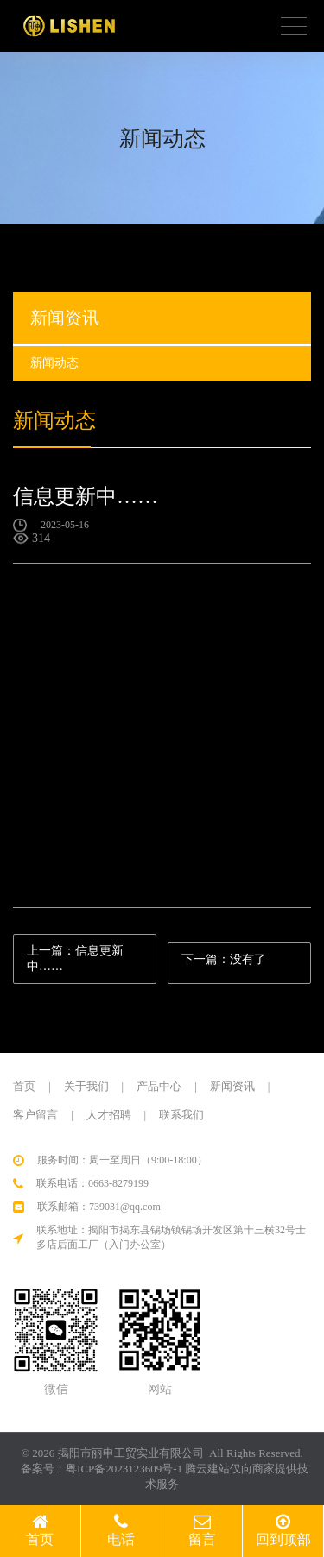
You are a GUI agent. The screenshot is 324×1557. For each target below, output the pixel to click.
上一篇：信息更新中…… (75, 957)
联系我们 (181, 1114)
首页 (24, 244)
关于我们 (86, 1086)
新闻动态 (81, 244)
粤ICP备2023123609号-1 (124, 1468)
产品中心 (159, 1086)
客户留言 (35, 1114)
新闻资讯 (232, 1086)
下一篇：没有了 (223, 958)
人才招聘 (108, 1114)
